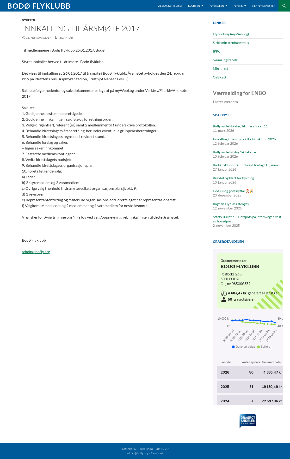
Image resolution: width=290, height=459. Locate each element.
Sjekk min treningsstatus (231, 43)
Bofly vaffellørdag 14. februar (235, 152)
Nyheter (28, 20)
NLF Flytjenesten (263, 5)
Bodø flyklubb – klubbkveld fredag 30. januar (246, 165)
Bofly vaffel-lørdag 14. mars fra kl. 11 (240, 126)
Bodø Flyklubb (39, 5)
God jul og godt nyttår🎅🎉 (233, 191)
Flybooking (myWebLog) (231, 34)
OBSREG (219, 77)
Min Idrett (220, 68)
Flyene (238, 5)
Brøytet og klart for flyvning (233, 178)
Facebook (157, 453)
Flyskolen (217, 5)
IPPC (217, 51)
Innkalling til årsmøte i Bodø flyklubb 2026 (244, 139)
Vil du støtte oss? (170, 5)
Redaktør (65, 37)
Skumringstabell (225, 60)
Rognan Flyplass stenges (231, 204)
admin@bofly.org (36, 251)
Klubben (194, 5)
